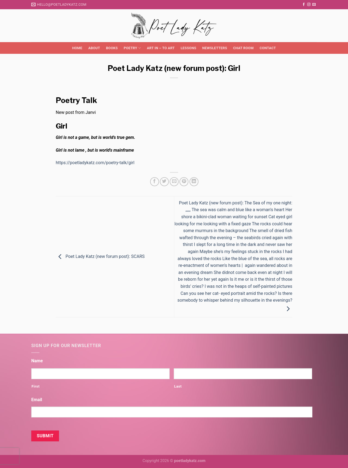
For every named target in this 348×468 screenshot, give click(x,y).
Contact (268, 48)
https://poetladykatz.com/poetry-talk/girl (95, 162)
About (94, 48)
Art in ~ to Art (161, 48)
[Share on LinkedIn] (193, 181)
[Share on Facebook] (154, 181)
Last (178, 386)
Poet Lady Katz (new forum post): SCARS (100, 256)
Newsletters (214, 48)
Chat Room (243, 48)
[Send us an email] (314, 5)
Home (77, 48)
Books (112, 48)
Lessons (188, 48)
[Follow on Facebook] (303, 5)
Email (36, 399)
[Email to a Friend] (174, 181)
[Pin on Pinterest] (183, 181)
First (36, 386)
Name (37, 360)
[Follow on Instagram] (308, 5)
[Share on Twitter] (164, 181)
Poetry (132, 48)
